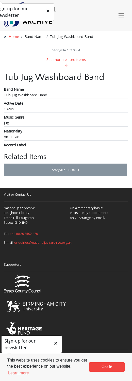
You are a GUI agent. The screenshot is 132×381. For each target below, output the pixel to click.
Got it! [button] (107, 367)
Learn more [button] (18, 373)
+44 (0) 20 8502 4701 (25, 233)
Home (14, 36)
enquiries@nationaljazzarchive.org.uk (43, 242)
